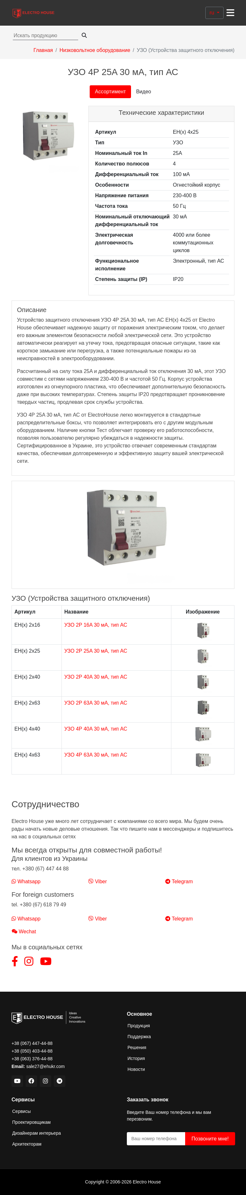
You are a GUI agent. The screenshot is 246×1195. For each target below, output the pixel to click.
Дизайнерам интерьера (36, 1133)
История (136, 1058)
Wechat (24, 931)
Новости (136, 1069)
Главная (43, 50)
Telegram (179, 881)
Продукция (138, 1025)
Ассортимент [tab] (110, 91)
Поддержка (139, 1036)
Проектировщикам (31, 1122)
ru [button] (212, 12)
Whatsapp (26, 881)
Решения (136, 1047)
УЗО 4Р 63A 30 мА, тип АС (95, 755)
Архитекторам (26, 1144)
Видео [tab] (143, 91)
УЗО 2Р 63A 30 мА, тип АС (95, 703)
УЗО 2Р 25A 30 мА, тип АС (95, 651)
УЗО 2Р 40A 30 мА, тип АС (95, 677)
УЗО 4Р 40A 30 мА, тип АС (95, 729)
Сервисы (21, 1111)
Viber (97, 881)
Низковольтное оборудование (95, 50)
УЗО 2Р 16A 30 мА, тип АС (95, 625)
